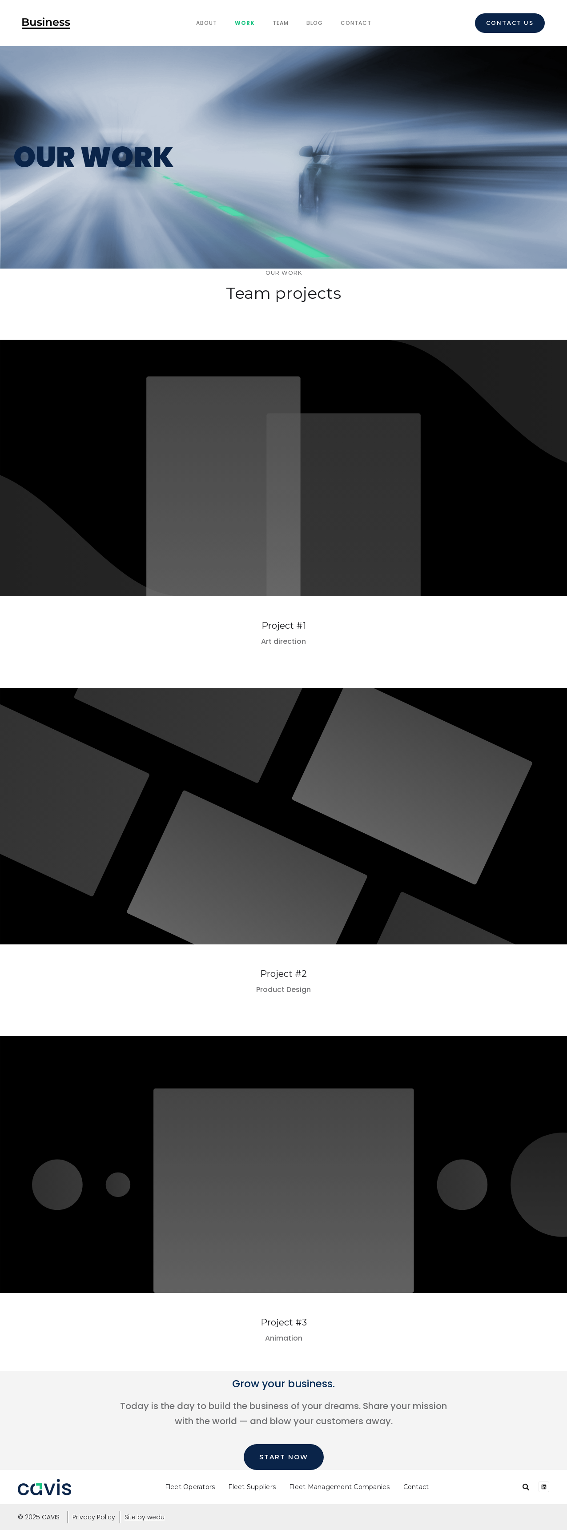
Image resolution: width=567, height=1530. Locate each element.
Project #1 (283, 625)
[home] (46, 23)
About (206, 23)
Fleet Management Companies (339, 1487)
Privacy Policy (93, 1517)
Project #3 (284, 1322)
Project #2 (283, 973)
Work (245, 23)
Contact (356, 23)
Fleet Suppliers (252, 1487)
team (281, 23)
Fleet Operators (190, 1487)
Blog (314, 23)
